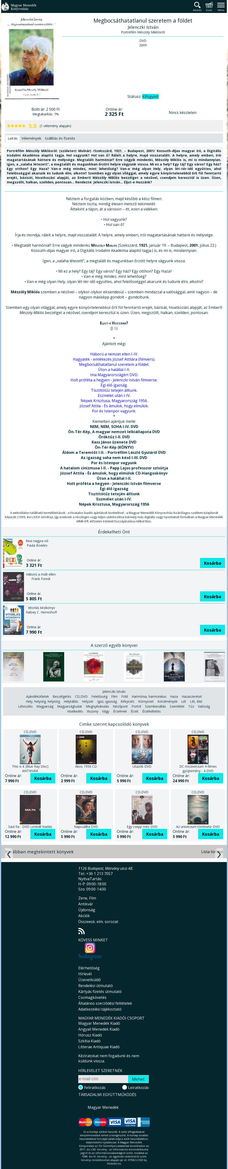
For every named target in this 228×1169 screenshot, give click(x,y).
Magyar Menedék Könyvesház (18, 9)
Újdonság (86, 909)
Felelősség (99, 696)
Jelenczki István (114, 691)
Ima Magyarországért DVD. (114, 374)
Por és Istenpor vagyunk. (114, 411)
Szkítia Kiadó (89, 1041)
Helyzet (87, 701)
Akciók (84, 915)
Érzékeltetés (151, 711)
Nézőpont (120, 706)
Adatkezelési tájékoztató (100, 1009)
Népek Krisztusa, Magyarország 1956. (114, 400)
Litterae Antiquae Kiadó (99, 1046)
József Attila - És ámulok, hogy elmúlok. (114, 405)
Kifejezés (127, 701)
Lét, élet (196, 701)
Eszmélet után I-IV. (114, 395)
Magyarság (44, 706)
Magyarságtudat (69, 706)
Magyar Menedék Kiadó (99, 1023)
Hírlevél (85, 973)
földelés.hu (114, 1163)
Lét (183, 701)
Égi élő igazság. (114, 385)
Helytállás (71, 701)
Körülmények (167, 701)
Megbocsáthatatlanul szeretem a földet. (114, 364)
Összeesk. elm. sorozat (98, 921)
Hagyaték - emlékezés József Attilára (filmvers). (114, 359)
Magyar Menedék (103, 1107)
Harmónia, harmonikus (149, 696)
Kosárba (212, 563)
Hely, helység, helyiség (43, 701)
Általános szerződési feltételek (105, 1003)
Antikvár (85, 904)
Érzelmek (120, 711)
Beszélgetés (62, 696)
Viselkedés (75, 711)
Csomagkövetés (92, 997)
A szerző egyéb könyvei (114, 645)
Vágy (105, 711)
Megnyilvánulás (97, 706)
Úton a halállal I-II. (114, 369)
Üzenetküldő (89, 979)
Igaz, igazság (107, 701)
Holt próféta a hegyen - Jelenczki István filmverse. (114, 380)
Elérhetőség (89, 968)
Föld (124, 696)
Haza (174, 696)
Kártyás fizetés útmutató (100, 991)
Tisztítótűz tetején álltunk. (114, 390)
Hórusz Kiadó (90, 1035)
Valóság (204, 706)
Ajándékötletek (37, 696)
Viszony (92, 711)
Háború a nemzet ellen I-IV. (114, 354)
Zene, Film (87, 898)
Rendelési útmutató (95, 985)
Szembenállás (155, 706)
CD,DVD (81, 696)
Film (114, 696)
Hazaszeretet (192, 696)
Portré (136, 706)
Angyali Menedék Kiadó (98, 1029)
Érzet (134, 711)
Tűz (191, 706)
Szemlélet (177, 706)
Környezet (146, 701)
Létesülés (25, 706)
